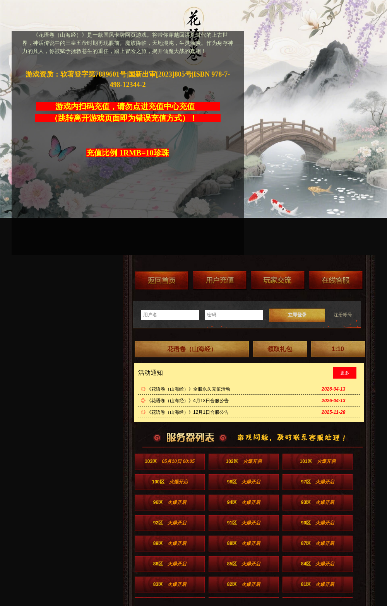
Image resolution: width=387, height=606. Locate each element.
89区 (169, 543)
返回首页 (162, 280)
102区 (243, 461)
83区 (169, 584)
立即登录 (297, 315)
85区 (243, 564)
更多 (344, 373)
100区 (169, 482)
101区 (317, 461)
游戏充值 (220, 280)
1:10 (338, 349)
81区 (317, 584)
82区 (243, 584)
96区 (169, 502)
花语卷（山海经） (192, 349)
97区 (317, 482)
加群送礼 (278, 280)
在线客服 (336, 280)
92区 (169, 523)
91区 (243, 523)
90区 (317, 523)
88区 (243, 543)
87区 (317, 543)
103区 (170, 461)
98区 (243, 482)
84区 (317, 564)
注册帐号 (343, 315)
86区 (169, 564)
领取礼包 (279, 349)
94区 (243, 502)
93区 (317, 502)
